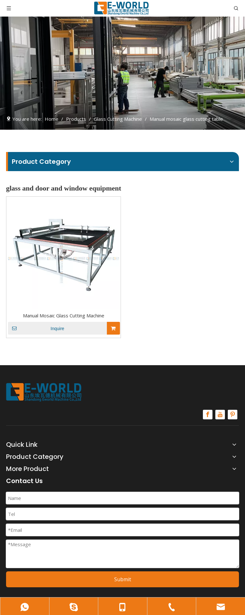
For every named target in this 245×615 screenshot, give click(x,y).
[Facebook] (207, 414)
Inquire (36, 328)
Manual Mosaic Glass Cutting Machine (63, 315)
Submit (122, 579)
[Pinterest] (232, 414)
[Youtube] (220, 414)
